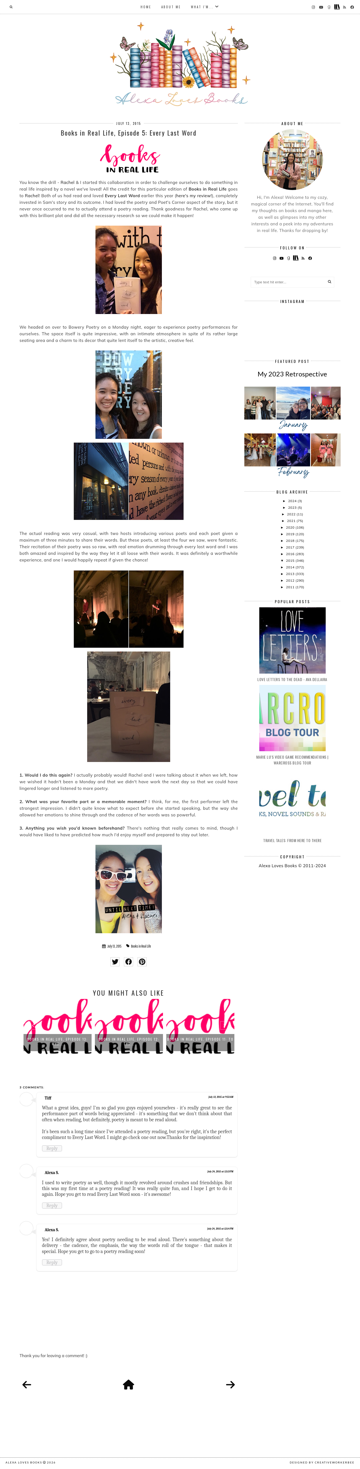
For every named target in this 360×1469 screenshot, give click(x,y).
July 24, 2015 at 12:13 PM (221, 1171)
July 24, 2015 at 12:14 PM (220, 1228)
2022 (291, 514)
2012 (290, 580)
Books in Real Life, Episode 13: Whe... (57, 1041)
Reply (52, 1148)
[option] (57, 1027)
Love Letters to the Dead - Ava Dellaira (292, 679)
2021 (291, 521)
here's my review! (194, 195)
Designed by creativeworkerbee (322, 1462)
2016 (290, 554)
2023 (292, 507)
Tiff (48, 1098)
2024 (292, 501)
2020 (290, 527)
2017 (290, 547)
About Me (171, 7)
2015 (290, 560)
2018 (290, 541)
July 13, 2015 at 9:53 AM (221, 1097)
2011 (290, 587)
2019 (290, 534)
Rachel (67, 182)
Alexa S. (52, 1172)
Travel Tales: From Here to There (292, 840)
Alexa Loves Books (24, 1462)
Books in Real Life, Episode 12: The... (129, 1041)
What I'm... (202, 7)
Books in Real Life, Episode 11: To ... (200, 1041)
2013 (290, 574)
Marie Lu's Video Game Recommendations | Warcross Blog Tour (292, 760)
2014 (290, 567)
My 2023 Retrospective (292, 374)
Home (146, 7)
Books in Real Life (141, 946)
